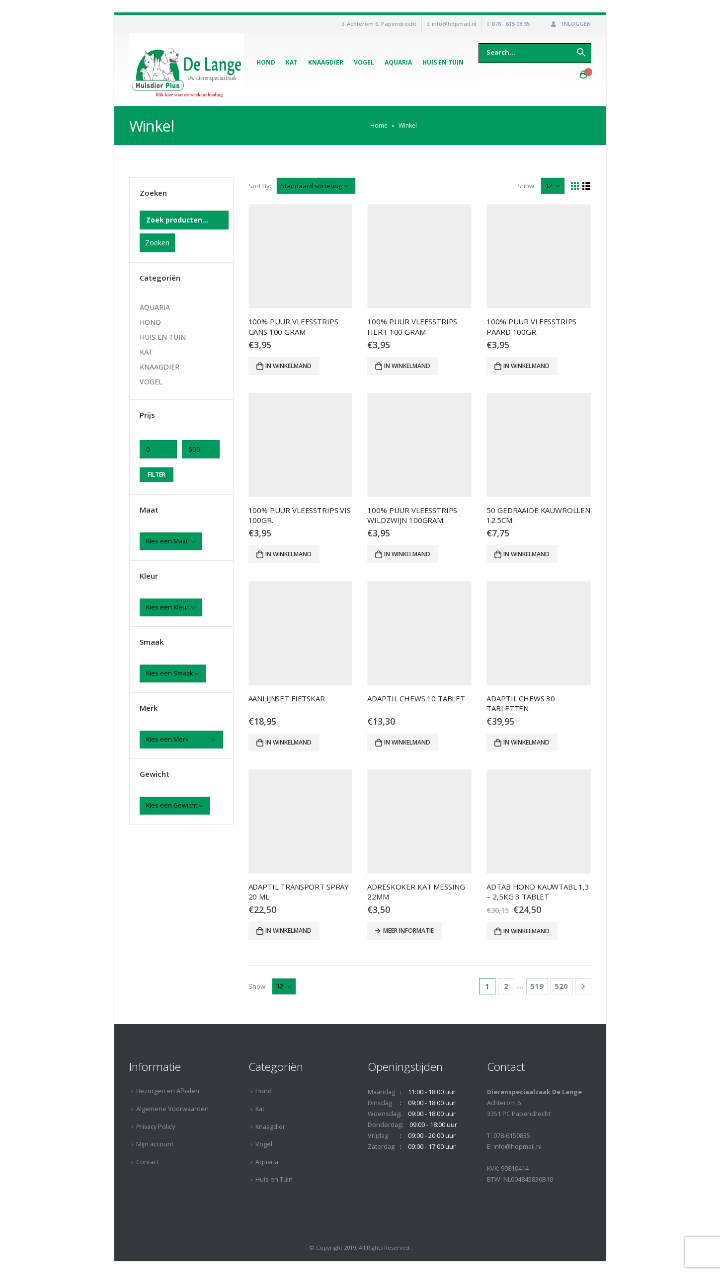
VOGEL (151, 381)
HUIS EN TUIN (163, 337)
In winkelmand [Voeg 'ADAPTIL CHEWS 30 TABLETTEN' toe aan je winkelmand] (526, 742)
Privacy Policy (155, 1127)
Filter (156, 474)
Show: (526, 185)
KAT (146, 352)
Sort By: (259, 185)
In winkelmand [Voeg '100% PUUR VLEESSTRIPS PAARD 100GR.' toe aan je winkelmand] (526, 366)
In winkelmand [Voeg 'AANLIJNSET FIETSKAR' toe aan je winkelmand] (288, 742)
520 (561, 986)
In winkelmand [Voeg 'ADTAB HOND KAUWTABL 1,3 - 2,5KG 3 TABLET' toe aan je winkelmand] (526, 931)
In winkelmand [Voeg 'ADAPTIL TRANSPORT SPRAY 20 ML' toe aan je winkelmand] (288, 930)
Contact (147, 1162)
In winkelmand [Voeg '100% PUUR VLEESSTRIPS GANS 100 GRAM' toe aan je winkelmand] (288, 366)
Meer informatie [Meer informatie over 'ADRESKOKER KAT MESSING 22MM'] (408, 930)
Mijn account (154, 1144)
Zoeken (157, 242)
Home (379, 125)
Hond (265, 62)
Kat (292, 62)
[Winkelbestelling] (316, 185)
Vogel (364, 62)
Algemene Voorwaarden (172, 1109)
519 (537, 986)
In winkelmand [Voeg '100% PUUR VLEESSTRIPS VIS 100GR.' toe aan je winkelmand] (288, 554)
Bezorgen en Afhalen (167, 1091)
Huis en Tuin (443, 62)
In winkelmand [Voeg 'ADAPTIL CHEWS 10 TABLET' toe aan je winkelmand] (407, 742)
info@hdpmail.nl (454, 23)
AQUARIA (155, 307)
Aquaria (398, 62)
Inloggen (570, 23)
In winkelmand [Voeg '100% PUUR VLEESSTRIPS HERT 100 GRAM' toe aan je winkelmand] (407, 366)
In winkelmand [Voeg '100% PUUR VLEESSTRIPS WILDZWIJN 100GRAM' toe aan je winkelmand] (407, 554)
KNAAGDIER (159, 367)
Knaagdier (325, 62)
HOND (150, 322)
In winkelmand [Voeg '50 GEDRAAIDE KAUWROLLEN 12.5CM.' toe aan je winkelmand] (526, 554)
